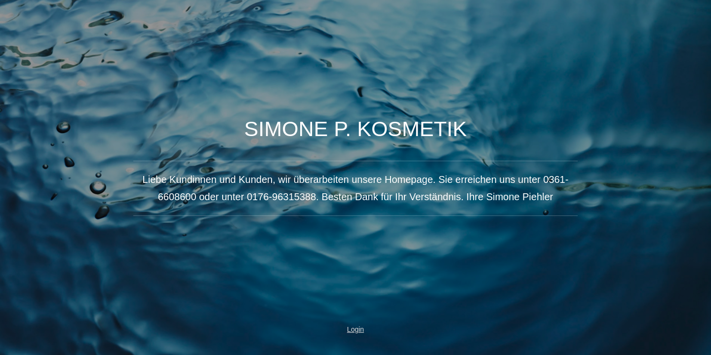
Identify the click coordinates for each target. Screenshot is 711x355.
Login (355, 329)
